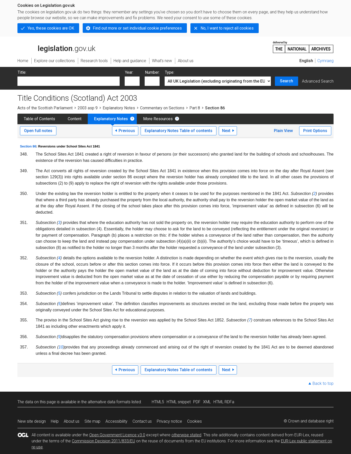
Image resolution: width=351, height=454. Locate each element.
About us (71, 421)
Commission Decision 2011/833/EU (103, 441)
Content (74, 118)
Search (286, 81)
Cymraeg (325, 60)
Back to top (323, 383)
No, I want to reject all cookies (227, 28)
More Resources (158, 118)
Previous (127, 130)
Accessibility (116, 421)
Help (55, 421)
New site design (32, 421)
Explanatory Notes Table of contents (178, 130)
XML (207, 401)
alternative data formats (109, 401)
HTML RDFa (223, 401)
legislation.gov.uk (56, 47)
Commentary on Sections (162, 108)
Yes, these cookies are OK (51, 28)
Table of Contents (39, 118)
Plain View (283, 130)
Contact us (142, 421)
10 (61, 347)
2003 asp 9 (88, 108)
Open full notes (38, 130)
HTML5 (158, 401)
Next (226, 130)
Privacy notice (169, 421)
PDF (197, 401)
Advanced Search (318, 81)
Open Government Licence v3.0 (117, 435)
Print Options (315, 130)
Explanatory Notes (119, 108)
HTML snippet (179, 401)
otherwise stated (186, 435)
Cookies (194, 421)
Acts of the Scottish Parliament (45, 108)
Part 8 (194, 108)
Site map (92, 421)
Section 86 (28, 146)
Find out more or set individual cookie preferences (137, 28)
